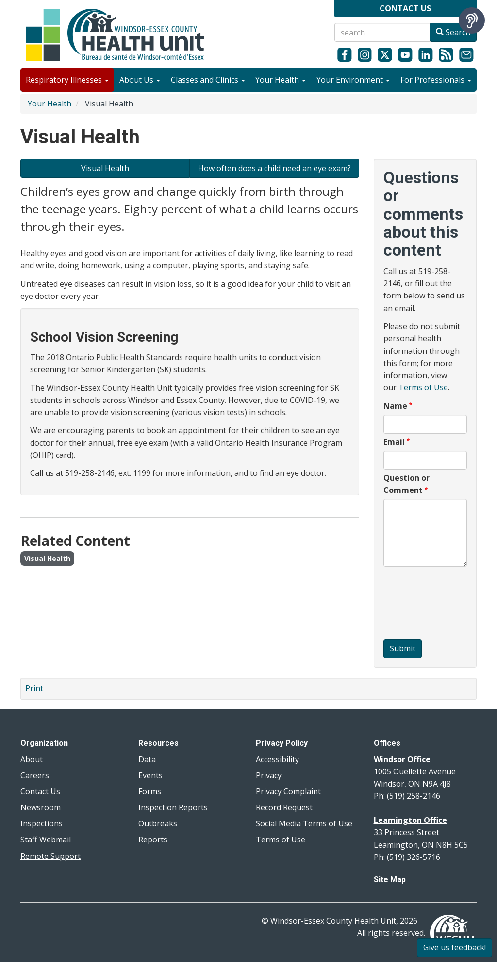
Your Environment (353, 79)
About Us (139, 79)
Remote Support (50, 856)
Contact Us (40, 791)
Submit (402, 648)
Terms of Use (423, 387)
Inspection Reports (173, 807)
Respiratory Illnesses (67, 79)
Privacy (269, 775)
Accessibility (277, 759)
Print (34, 688)
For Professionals (435, 79)
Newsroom (40, 807)
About (31, 759)
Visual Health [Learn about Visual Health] (105, 168)
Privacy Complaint (288, 791)
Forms (149, 791)
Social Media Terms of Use (304, 823)
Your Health (280, 79)
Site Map (390, 879)
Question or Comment (406, 483)
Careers (34, 775)
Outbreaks (157, 823)
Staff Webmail (45, 839)
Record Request (284, 807)
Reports (152, 839)
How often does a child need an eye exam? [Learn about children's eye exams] (274, 168)
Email (394, 442)
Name (395, 406)
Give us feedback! (454, 947)
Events (150, 775)
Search (453, 32)
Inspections (41, 823)
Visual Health (47, 558)
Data (147, 759)
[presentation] (423, 604)
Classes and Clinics (208, 79)
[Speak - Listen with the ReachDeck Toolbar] (472, 20)
